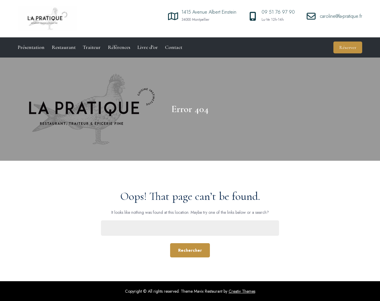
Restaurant (64, 47)
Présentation (31, 47)
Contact (173, 47)
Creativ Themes (242, 291)
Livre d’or (147, 47)
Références (119, 47)
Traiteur (92, 47)
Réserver (347, 47)
